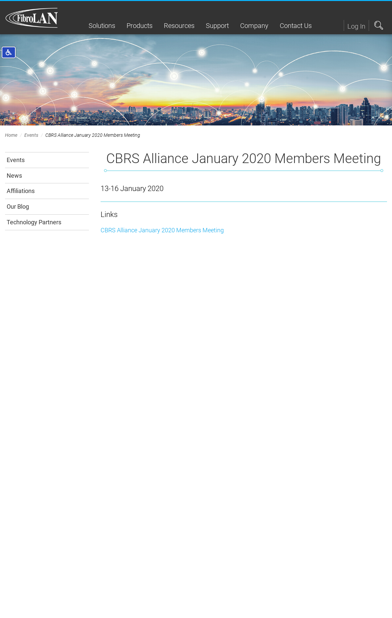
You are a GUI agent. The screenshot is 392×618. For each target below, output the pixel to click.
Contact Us (296, 26)
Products (140, 26)
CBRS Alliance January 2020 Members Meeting (162, 230)
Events (31, 135)
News (14, 175)
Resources (179, 26)
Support (217, 26)
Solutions (102, 26)
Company (254, 26)
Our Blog (18, 206)
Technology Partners (34, 222)
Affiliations (21, 190)
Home (11, 135)
